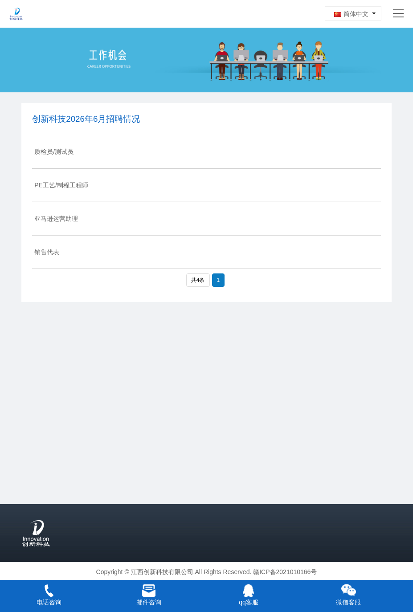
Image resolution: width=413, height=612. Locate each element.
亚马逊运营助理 (56, 218)
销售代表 (46, 252)
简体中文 (351, 13)
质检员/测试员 (54, 151)
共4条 (198, 280)
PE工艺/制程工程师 (61, 185)
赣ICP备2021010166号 (285, 571)
